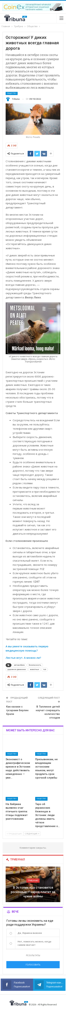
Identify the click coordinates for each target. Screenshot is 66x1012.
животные (34, 669)
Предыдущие (14, 833)
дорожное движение (16, 669)
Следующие (32, 833)
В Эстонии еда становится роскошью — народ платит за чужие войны (33, 892)
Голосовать (33, 964)
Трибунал (33, 880)
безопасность (35, 665)
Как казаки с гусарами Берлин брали (17, 710)
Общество (12, 93)
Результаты (33, 955)
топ (44, 669)
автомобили (19, 665)
